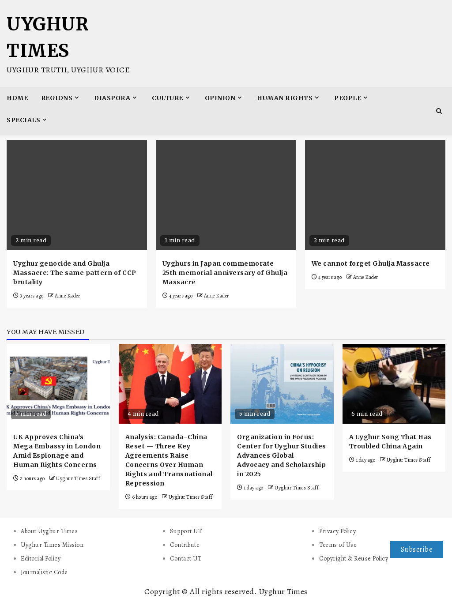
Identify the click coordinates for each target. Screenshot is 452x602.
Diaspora (112, 98)
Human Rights (285, 98)
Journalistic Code (44, 572)
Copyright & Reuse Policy (353, 558)
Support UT (186, 531)
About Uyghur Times (49, 531)
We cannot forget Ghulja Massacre (371, 263)
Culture (167, 98)
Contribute (185, 545)
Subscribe (417, 549)
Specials (23, 120)
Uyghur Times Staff (78, 478)
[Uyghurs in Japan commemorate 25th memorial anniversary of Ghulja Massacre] (226, 195)
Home (17, 98)
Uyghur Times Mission (52, 545)
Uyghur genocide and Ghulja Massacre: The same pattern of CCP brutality (74, 273)
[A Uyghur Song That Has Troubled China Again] (394, 384)
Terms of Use (338, 545)
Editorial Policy (40, 558)
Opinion (220, 98)
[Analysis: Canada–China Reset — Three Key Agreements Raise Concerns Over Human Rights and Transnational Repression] (170, 384)
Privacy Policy (337, 531)
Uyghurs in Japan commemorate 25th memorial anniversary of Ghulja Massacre (225, 273)
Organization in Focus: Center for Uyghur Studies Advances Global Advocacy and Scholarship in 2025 (281, 455)
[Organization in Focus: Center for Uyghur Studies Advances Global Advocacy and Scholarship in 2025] (282, 384)
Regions (57, 98)
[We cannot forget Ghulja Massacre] (375, 195)
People (347, 98)
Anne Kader (67, 295)
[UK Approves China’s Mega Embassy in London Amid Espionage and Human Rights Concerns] (58, 384)
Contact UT (185, 558)
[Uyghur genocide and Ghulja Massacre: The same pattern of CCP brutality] (77, 195)
